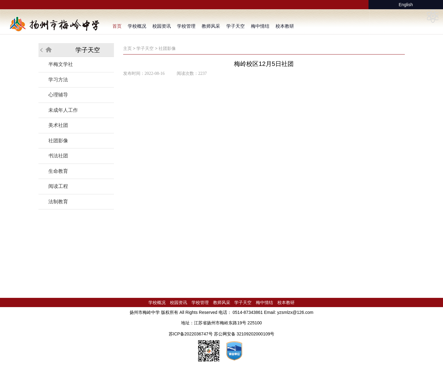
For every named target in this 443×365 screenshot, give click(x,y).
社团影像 (58, 140)
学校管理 (186, 26)
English (406, 4)
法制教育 (58, 201)
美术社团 (58, 125)
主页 (127, 48)
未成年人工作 (63, 110)
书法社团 (58, 155)
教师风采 (211, 26)
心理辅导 (58, 94)
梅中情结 (260, 26)
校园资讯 (161, 26)
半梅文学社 (60, 64)
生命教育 (58, 171)
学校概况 (137, 26)
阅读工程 (58, 186)
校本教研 (285, 26)
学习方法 (58, 79)
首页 (117, 26)
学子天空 (235, 26)
